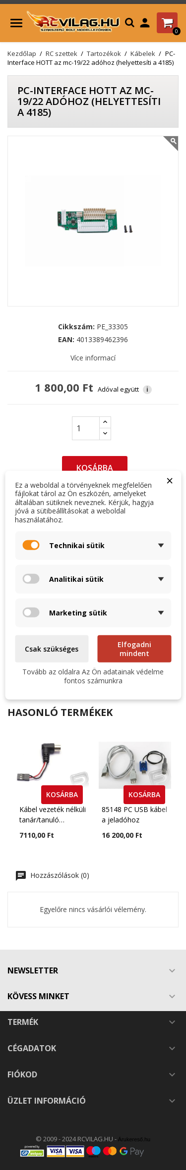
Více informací (93, 357)
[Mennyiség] (86, 428)
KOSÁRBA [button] (62, 794)
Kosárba (94, 467)
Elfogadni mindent (134, 649)
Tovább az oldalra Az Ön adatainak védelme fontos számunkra (93, 676)
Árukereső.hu (134, 1139)
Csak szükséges (51, 649)
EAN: (66, 339)
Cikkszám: (76, 326)
